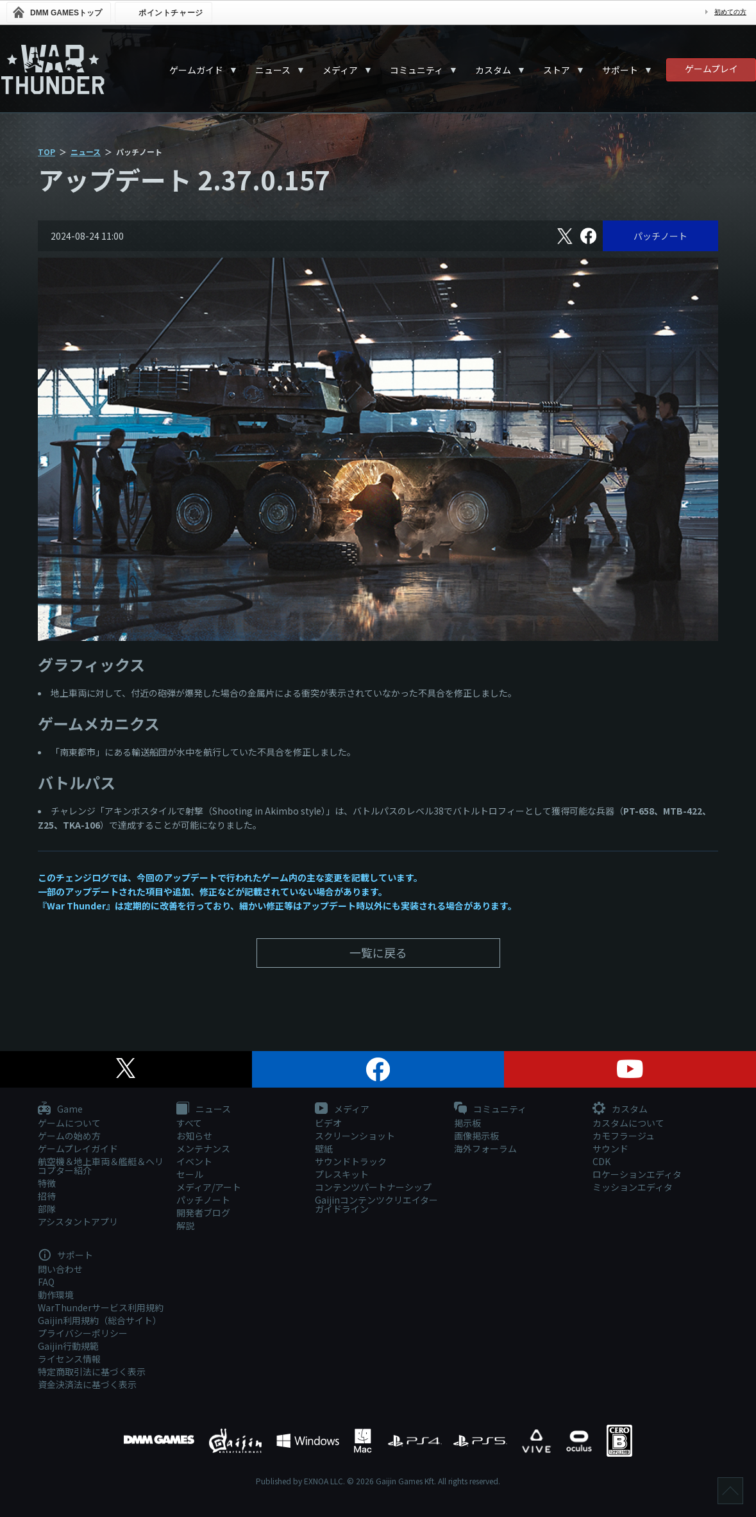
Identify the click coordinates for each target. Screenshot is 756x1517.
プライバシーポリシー (83, 1333)
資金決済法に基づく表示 (87, 1384)
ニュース (272, 69)
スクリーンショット (355, 1135)
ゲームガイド (196, 69)
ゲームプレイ (711, 68)
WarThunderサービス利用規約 (101, 1307)
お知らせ (194, 1135)
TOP (46, 151)
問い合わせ (60, 1268)
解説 (185, 1225)
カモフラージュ (623, 1135)
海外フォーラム (485, 1148)
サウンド (610, 1148)
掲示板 (467, 1122)
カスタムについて (628, 1122)
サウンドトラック (351, 1161)
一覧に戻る (378, 952)
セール (189, 1174)
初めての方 (730, 11)
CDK (601, 1161)
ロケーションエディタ (637, 1174)
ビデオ (328, 1122)
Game (60, 1109)
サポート (620, 69)
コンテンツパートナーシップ (373, 1186)
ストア (556, 69)
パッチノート (660, 235)
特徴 (47, 1183)
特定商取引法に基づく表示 (92, 1371)
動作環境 (56, 1294)
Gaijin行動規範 (68, 1345)
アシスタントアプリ (78, 1221)
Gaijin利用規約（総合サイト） (100, 1320)
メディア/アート (208, 1186)
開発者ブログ (203, 1212)
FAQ (46, 1281)
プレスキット (342, 1174)
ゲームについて (69, 1122)
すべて (189, 1122)
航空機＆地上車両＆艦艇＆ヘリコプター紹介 (101, 1166)
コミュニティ (416, 69)
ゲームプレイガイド (78, 1148)
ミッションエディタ (632, 1186)
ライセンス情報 (69, 1358)
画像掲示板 (476, 1135)
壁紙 (324, 1148)
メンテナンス (203, 1148)
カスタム (493, 69)
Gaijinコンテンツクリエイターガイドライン (376, 1204)
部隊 (47, 1208)
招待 (47, 1195)
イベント (194, 1161)
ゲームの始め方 (69, 1135)
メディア (340, 69)
